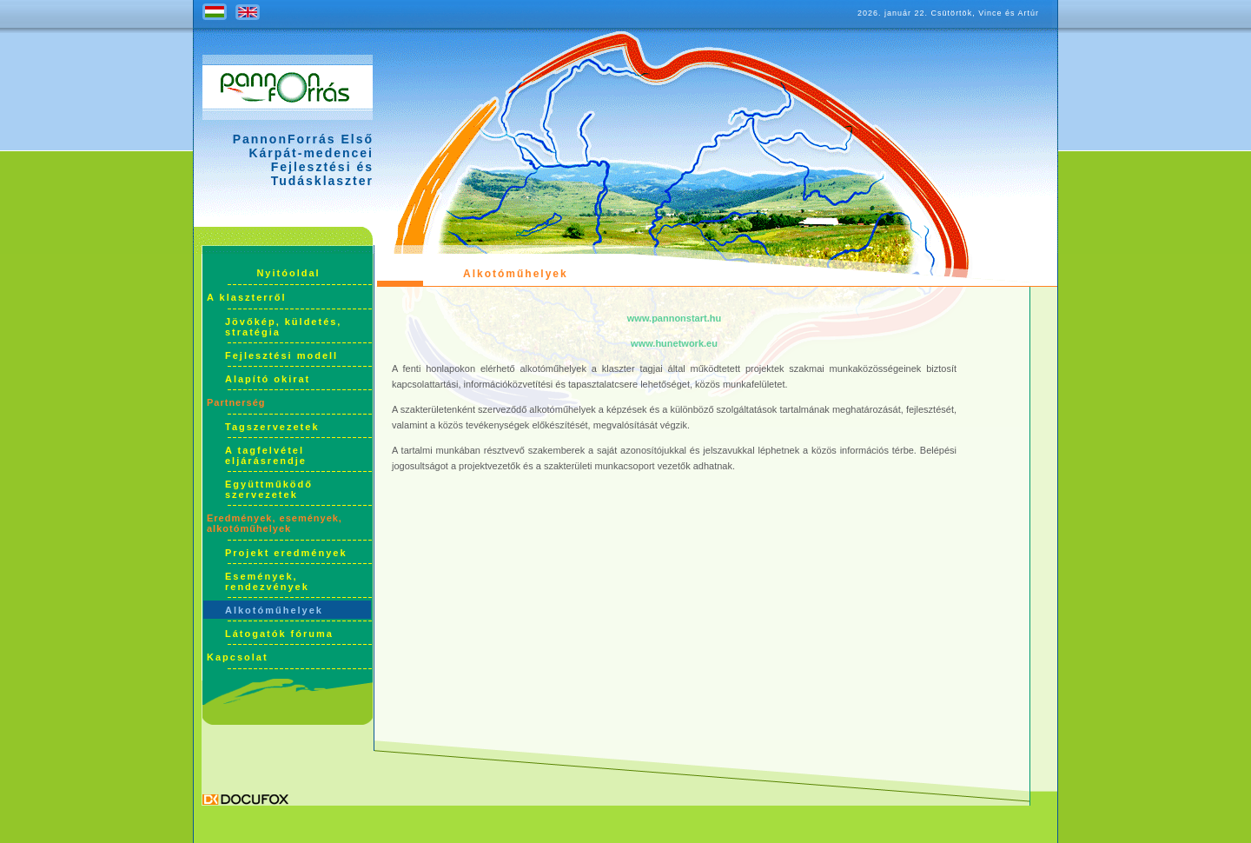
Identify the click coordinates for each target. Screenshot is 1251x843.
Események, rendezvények (267, 581)
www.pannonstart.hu (674, 318)
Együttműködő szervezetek (269, 489)
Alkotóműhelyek (274, 610)
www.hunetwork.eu (674, 343)
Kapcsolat (237, 657)
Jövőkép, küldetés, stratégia (283, 326)
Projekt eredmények (286, 553)
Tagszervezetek (272, 427)
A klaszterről (247, 297)
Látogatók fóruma (279, 633)
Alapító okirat (267, 379)
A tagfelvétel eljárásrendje (266, 455)
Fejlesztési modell (281, 355)
